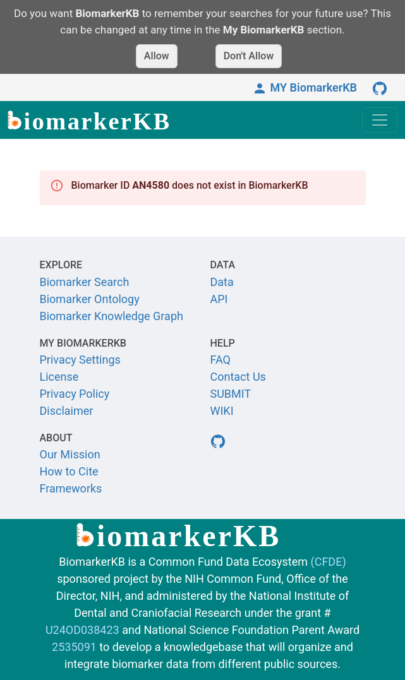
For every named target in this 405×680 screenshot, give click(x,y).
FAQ (220, 359)
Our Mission (70, 454)
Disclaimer (67, 410)
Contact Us (238, 376)
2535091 (74, 646)
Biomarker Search (85, 282)
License (59, 376)
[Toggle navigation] (379, 120)
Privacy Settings (80, 359)
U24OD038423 (82, 629)
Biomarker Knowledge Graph (111, 316)
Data (222, 282)
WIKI (222, 410)
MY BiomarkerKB (304, 87)
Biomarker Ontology (90, 299)
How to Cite (69, 471)
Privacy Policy (75, 393)
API (219, 299)
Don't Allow (249, 56)
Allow (156, 56)
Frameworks (71, 488)
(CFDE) (328, 561)
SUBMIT (230, 393)
